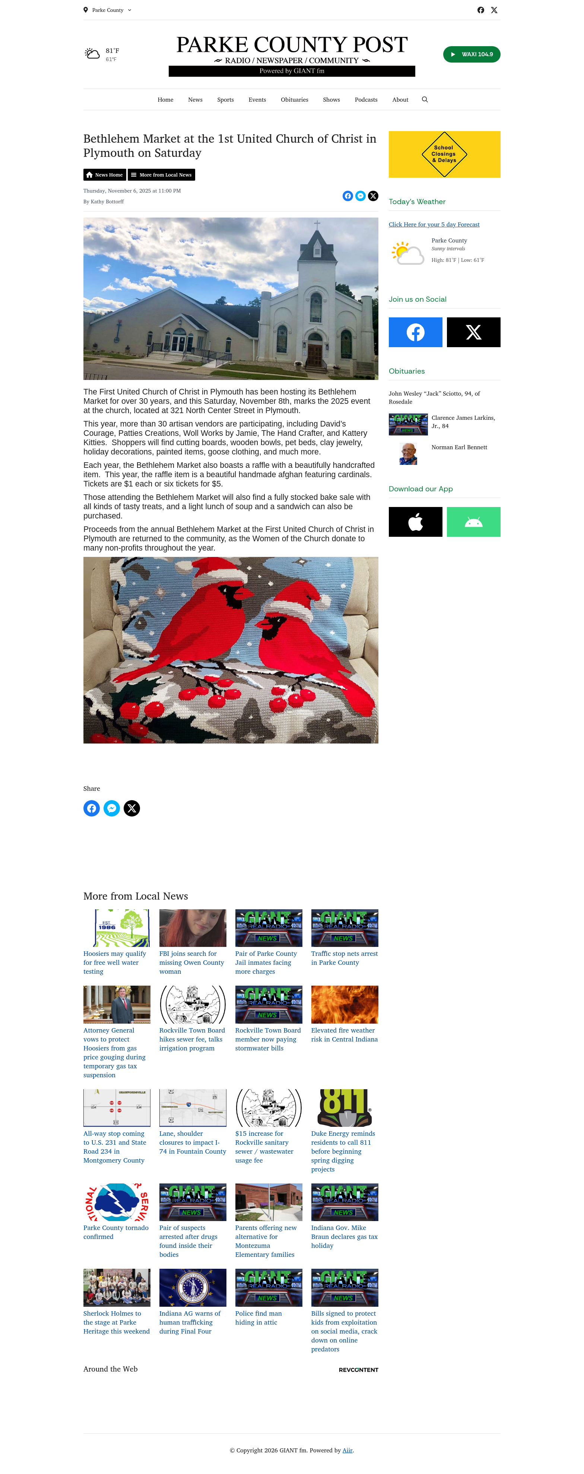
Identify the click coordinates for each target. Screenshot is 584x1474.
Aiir (348, 1450)
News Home (109, 175)
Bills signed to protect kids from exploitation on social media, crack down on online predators (344, 1311)
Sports (226, 99)
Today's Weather (417, 201)
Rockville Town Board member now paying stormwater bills (268, 1019)
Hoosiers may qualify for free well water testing (116, 943)
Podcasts (366, 99)
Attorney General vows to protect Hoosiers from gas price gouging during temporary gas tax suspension (116, 1033)
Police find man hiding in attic (268, 1298)
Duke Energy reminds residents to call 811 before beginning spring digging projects (344, 1132)
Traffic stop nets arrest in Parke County (344, 938)
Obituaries (294, 99)
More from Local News (165, 175)
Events (257, 99)
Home (165, 99)
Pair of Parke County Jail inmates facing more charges (268, 943)
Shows (331, 99)
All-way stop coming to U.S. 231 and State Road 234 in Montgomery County (116, 1127)
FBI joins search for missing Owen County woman (192, 943)
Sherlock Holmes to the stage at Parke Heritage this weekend (116, 1302)
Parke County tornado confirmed (116, 1212)
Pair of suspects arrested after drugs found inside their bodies (192, 1221)
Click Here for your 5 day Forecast (434, 224)
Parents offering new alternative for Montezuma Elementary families (268, 1221)
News (195, 99)
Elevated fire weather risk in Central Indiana (344, 1015)
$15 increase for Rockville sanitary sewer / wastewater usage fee (268, 1127)
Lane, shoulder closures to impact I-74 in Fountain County (192, 1123)
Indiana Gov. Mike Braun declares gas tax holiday (344, 1217)
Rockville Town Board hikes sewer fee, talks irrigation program (192, 1019)
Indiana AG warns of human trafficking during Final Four (192, 1302)
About (401, 99)
